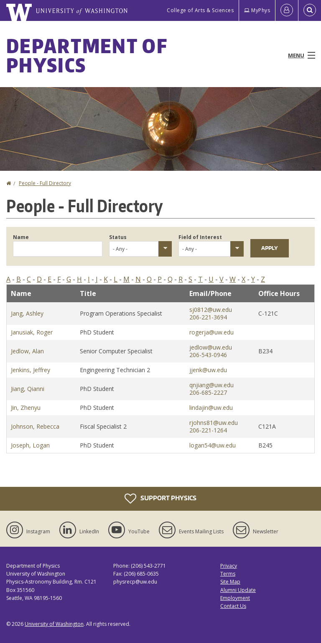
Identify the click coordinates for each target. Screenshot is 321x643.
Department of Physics (86, 55)
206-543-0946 (208, 355)
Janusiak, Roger (32, 332)
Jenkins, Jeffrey (30, 370)
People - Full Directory (45, 183)
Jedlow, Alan (27, 351)
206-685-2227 (208, 392)
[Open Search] (309, 10)
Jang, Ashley (27, 313)
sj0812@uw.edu (210, 310)
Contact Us (233, 606)
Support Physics (160, 498)
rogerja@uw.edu (211, 332)
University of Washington (54, 624)
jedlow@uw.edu (210, 347)
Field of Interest (200, 237)
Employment (235, 598)
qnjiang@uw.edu (211, 385)
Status (118, 237)
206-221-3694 (208, 317)
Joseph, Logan (30, 445)
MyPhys (257, 10)
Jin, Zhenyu (26, 408)
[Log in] (286, 10)
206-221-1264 (208, 430)
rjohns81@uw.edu (213, 423)
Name (21, 237)
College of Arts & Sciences (200, 10)
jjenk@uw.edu (208, 370)
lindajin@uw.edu (211, 408)
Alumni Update (238, 590)
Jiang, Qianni (27, 389)
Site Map (230, 581)
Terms (227, 573)
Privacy (228, 565)
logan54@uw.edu (212, 445)
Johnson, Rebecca (35, 426)
